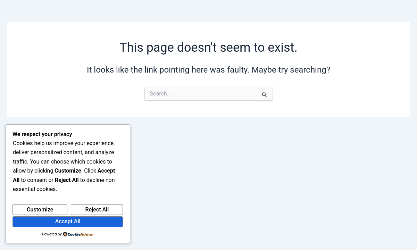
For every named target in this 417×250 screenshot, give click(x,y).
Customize (40, 209)
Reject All (97, 209)
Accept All (68, 221)
